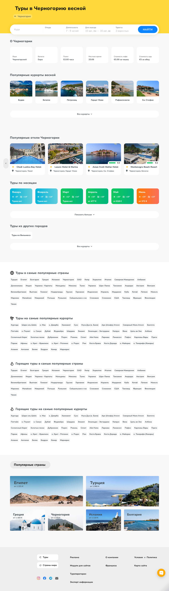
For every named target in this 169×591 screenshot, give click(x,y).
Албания (141, 282)
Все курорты (84, 117)
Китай (135, 294)
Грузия (69, 294)
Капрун (116, 334)
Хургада (14, 328)
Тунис (82, 288)
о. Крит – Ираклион (39, 346)
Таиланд (126, 301)
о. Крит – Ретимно (60, 346)
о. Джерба (53, 328)
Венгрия (151, 288)
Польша (51, 301)
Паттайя (14, 334)
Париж (14, 346)
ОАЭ (79, 282)
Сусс (76, 328)
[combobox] (26, 32)
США (116, 301)
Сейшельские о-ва (78, 301)
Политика (152, 557)
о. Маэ (43, 328)
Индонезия (92, 294)
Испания (56, 282)
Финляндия (150, 301)
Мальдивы (60, 288)
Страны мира (48, 565)
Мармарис (64, 352)
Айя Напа (94, 340)
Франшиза (111, 565)
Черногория (24, 19)
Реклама (74, 557)
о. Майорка (125, 346)
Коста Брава (95, 346)
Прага (154, 340)
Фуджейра (58, 334)
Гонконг (44, 294)
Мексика (72, 288)
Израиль (105, 294)
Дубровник (53, 340)
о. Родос (75, 346)
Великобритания (18, 294)
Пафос (128, 340)
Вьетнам (33, 294)
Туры (43, 557)
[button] (26, 32)
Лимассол (117, 340)
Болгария (34, 282)
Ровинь (74, 340)
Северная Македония (124, 282)
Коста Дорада (110, 346)
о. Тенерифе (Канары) (144, 346)
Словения (106, 301)
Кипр (87, 282)
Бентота (150, 328)
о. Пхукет (26, 334)
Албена (148, 334)
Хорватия (97, 282)
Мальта (154, 294)
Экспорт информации (81, 582)
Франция (137, 301)
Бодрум (44, 352)
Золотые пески (37, 340)
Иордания (116, 294)
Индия (29, 288)
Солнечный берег (19, 340)
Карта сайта (140, 565)
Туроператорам (78, 573)
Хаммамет (66, 328)
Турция (14, 282)
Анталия (25, 352)
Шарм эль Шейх (29, 328)
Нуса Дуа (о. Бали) (89, 328)
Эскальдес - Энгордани (98, 334)
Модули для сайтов (80, 565)
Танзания (117, 288)
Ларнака (105, 340)
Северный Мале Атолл (133, 328)
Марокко (15, 301)
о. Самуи (37, 334)
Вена (125, 334)
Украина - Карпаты (43, 288)
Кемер (54, 352)
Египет (24, 282)
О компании (112, 557)
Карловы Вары (141, 340)
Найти (148, 32)
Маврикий (39, 301)
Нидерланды (57, 294)
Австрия (140, 288)
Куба (126, 294)
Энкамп (81, 334)
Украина (92, 288)
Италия (108, 282)
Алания (14, 352)
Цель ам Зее (136, 334)
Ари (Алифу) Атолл (111, 328)
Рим (84, 346)
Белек (34, 352)
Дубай (48, 334)
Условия (138, 557)
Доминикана (16, 288)
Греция (45, 282)
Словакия (94, 301)
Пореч (64, 340)
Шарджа (71, 334)
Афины (24, 346)
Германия (80, 294)
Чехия (13, 307)
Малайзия (26, 301)
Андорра (129, 288)
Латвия (144, 294)
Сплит (83, 340)
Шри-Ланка (104, 288)
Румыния (62, 301)
